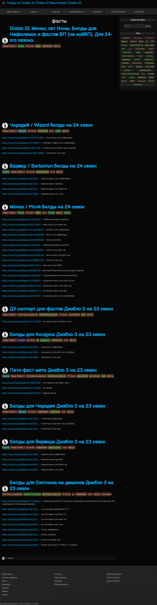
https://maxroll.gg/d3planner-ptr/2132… (20, 183)
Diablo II (34, 12)
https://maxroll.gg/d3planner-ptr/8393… (20, 464)
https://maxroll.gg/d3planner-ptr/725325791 (23, 229)
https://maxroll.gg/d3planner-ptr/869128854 (23, 153)
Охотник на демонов (9, 577)
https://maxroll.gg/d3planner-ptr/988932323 (23, 260)
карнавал (149, 52)
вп (123, 49)
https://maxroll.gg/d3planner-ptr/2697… (20, 423)
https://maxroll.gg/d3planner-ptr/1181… (20, 509)
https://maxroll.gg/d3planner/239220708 (21, 382)
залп (151, 49)
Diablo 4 (133, 41)
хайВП (132, 81)
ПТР (152, 41)
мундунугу (148, 59)
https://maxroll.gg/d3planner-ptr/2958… (20, 178)
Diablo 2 (124, 41)
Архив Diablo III (76, 12)
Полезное (97, 12)
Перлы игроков (118, 12)
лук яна (150, 56)
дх (130, 49)
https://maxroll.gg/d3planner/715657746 (21, 148)
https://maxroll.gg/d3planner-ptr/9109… (20, 428)
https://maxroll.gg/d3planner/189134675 (21, 296)
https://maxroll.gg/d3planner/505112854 (21, 224)
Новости (55, 12)
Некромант (6, 584)
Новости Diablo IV (113, 581)
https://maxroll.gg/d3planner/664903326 (21, 270)
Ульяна (124, 45)
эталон (151, 81)
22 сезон (126, 38)
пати (123, 67)
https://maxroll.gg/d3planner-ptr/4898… (20, 357)
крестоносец (128, 56)
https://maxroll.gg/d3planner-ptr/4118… (20, 418)
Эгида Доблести (136, 45)
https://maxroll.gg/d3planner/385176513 (21, 265)
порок (130, 67)
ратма (127, 70)
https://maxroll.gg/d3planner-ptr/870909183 (23, 255)
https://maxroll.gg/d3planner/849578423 (21, 393)
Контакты (139, 12)
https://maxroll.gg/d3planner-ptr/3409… (20, 545)
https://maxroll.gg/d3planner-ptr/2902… (20, 514)
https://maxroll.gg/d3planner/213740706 (21, 219)
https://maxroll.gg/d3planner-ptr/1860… (20, 194)
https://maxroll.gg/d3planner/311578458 (21, 321)
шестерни (141, 81)
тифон (131, 77)
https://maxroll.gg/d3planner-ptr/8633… (20, 469)
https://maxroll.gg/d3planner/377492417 (21, 143)
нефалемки (137, 63)
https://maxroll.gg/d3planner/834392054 (21, 275)
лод (140, 56)
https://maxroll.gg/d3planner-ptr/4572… (20, 534)
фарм (151, 77)
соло (143, 74)
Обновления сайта (61, 584)
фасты (124, 81)
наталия (125, 63)
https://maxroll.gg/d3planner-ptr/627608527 (23, 250)
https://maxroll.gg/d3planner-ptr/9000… (20, 352)
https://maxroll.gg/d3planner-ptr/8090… (20, 524)
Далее (10, 558)
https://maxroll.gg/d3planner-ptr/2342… (20, 529)
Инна (141, 41)
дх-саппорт (140, 49)
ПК (147, 41)
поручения (149, 67)
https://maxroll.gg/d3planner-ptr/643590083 (23, 240)
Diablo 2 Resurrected (114, 574)
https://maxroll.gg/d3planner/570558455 (21, 280)
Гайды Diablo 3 (7, 574)
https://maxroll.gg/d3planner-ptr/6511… (20, 519)
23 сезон (137, 38)
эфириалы (138, 85)
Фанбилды (58, 581)
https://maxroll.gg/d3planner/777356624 (21, 501)
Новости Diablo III (113, 577)
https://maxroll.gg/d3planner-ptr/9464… (20, 347)
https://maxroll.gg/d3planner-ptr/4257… (20, 189)
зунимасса (127, 52)
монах (137, 59)
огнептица (149, 63)
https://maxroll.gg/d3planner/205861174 (21, 290)
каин (138, 52)
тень (124, 77)
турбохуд (141, 77)
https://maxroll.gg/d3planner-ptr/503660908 (23, 234)
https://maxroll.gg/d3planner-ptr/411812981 (23, 137)
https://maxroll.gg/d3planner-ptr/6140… (20, 539)
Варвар (5, 591)
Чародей (5, 588)
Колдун (4, 595)
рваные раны (145, 70)
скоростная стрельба (130, 74)
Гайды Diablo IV (13, 12)
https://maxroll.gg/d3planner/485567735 (21, 285)
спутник (151, 74)
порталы (139, 67)
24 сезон (149, 38)
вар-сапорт (149, 45)
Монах (4, 581)
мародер (126, 59)
